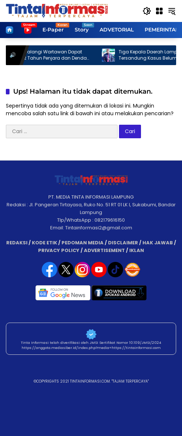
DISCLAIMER (123, 242)
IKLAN (136, 250)
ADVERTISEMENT (104, 250)
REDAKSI (16, 242)
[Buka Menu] (159, 11)
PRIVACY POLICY (58, 250)
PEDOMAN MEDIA (83, 242)
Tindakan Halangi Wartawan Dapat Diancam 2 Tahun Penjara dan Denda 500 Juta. (50, 55)
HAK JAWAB (157, 242)
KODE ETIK (44, 242)
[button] (146, 11)
